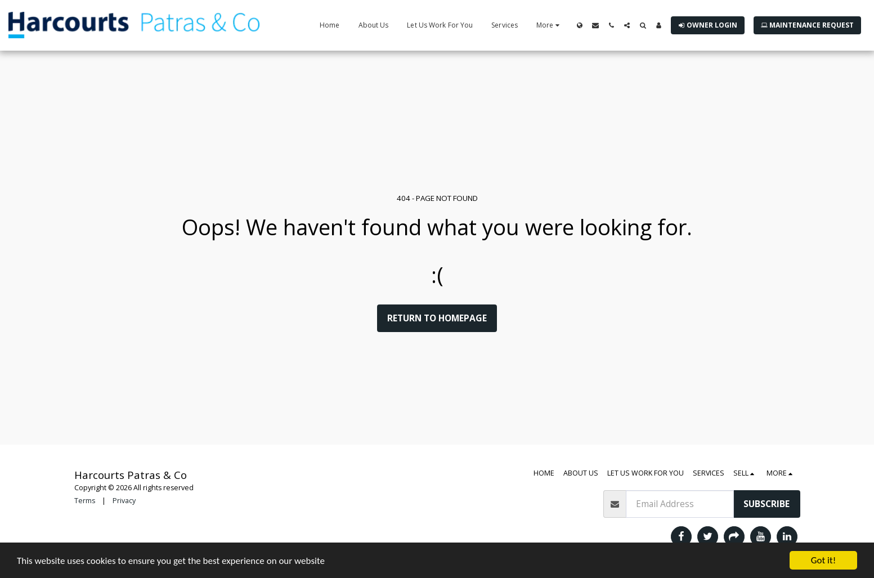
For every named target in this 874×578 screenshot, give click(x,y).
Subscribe (766, 504)
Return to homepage (437, 318)
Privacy (124, 500)
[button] (595, 25)
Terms (84, 500)
